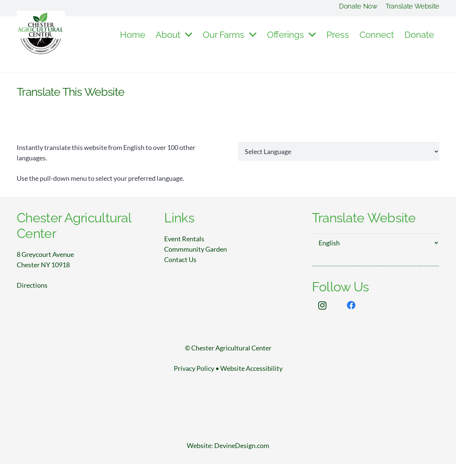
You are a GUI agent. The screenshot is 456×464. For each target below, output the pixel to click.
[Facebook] (351, 305)
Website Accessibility (251, 368)
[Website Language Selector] (338, 151)
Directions (32, 285)
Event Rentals (184, 239)
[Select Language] (375, 242)
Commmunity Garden (195, 249)
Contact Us (180, 259)
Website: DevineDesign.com (228, 445)
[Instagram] (322, 305)
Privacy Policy (194, 368)
